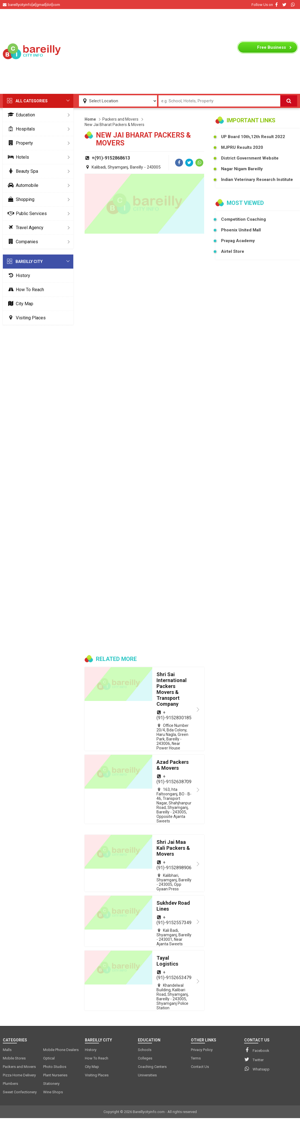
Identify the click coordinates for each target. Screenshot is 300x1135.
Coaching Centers (152, 1067)
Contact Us (200, 1067)
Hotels (17, 157)
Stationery (51, 1083)
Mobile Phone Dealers (61, 1050)
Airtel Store (232, 251)
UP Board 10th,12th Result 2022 (253, 136)
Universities (147, 1075)
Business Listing (271, 49)
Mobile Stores (14, 1058)
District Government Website (250, 158)
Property (19, 143)
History (18, 275)
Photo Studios (54, 1067)
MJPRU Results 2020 (242, 147)
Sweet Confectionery (20, 1092)
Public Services (26, 213)
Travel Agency (24, 227)
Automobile (22, 185)
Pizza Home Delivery (19, 1075)
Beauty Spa (22, 171)
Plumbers (10, 1083)
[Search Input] (219, 101)
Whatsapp (257, 1068)
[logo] (32, 51)
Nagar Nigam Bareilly (242, 168)
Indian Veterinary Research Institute (257, 179)
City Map (19, 303)
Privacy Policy (202, 1050)
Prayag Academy (238, 240)
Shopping (20, 199)
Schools (144, 1050)
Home (90, 119)
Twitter (254, 1059)
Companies (22, 241)
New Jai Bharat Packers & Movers (114, 124)
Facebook (256, 1050)
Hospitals (20, 129)
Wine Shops (53, 1092)
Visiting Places (26, 317)
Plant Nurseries (55, 1075)
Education (20, 115)
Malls (7, 1050)
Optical (49, 1058)
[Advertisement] (150, 51)
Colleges (145, 1058)
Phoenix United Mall (241, 230)
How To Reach (25, 289)
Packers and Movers (120, 119)
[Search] (288, 101)
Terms (196, 1058)
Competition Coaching (243, 219)
